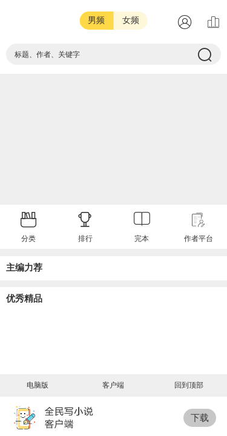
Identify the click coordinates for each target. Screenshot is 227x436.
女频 (130, 20)
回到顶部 (188, 385)
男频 (96, 20)
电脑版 (37, 385)
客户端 (113, 385)
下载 (200, 417)
